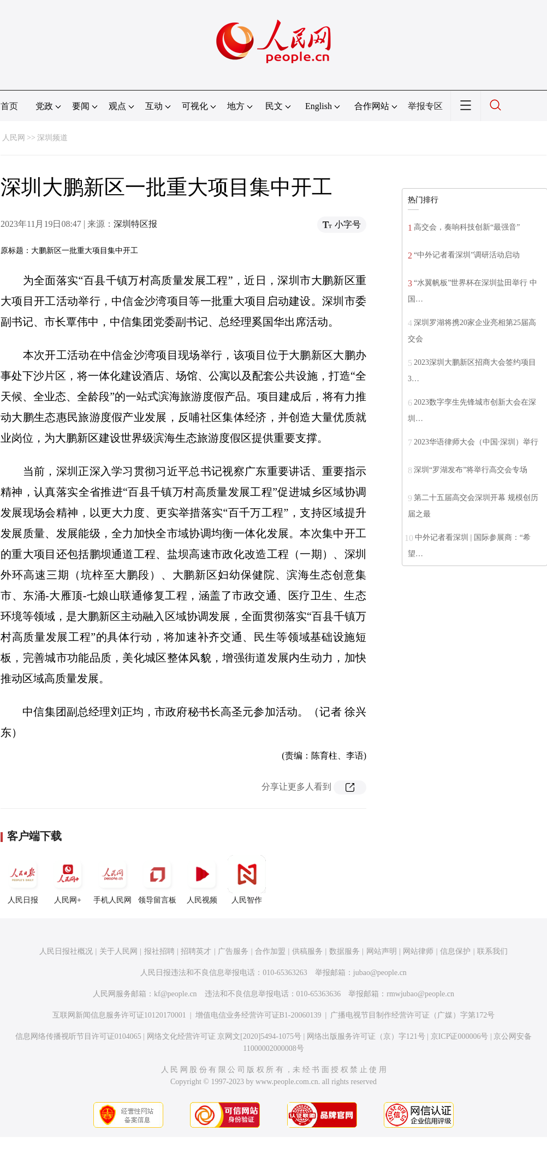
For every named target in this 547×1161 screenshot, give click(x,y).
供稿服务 (307, 951)
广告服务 (233, 951)
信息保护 (455, 951)
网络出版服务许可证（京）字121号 (366, 1036)
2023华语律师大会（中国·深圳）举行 (476, 442)
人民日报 (23, 879)
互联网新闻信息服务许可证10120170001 (119, 1015)
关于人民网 (118, 951)
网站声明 (381, 951)
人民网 (13, 138)
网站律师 (418, 951)
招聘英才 (196, 951)
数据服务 (344, 951)
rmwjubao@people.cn (420, 994)
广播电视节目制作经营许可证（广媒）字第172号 (412, 1015)
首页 (9, 106)
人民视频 (202, 879)
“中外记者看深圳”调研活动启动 (467, 255)
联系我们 (492, 951)
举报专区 (425, 106)
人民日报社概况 (66, 951)
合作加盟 (270, 951)
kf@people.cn (175, 994)
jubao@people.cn (380, 972)
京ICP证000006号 (460, 1036)
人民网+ (68, 879)
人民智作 (247, 879)
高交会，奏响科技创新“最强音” (467, 227)
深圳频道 (52, 138)
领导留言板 (157, 879)
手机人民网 (112, 879)
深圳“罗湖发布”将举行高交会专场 (470, 470)
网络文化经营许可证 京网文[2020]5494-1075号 (224, 1036)
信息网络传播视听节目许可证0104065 (78, 1036)
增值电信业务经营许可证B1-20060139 (258, 1015)
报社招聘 (159, 951)
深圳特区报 (135, 223)
